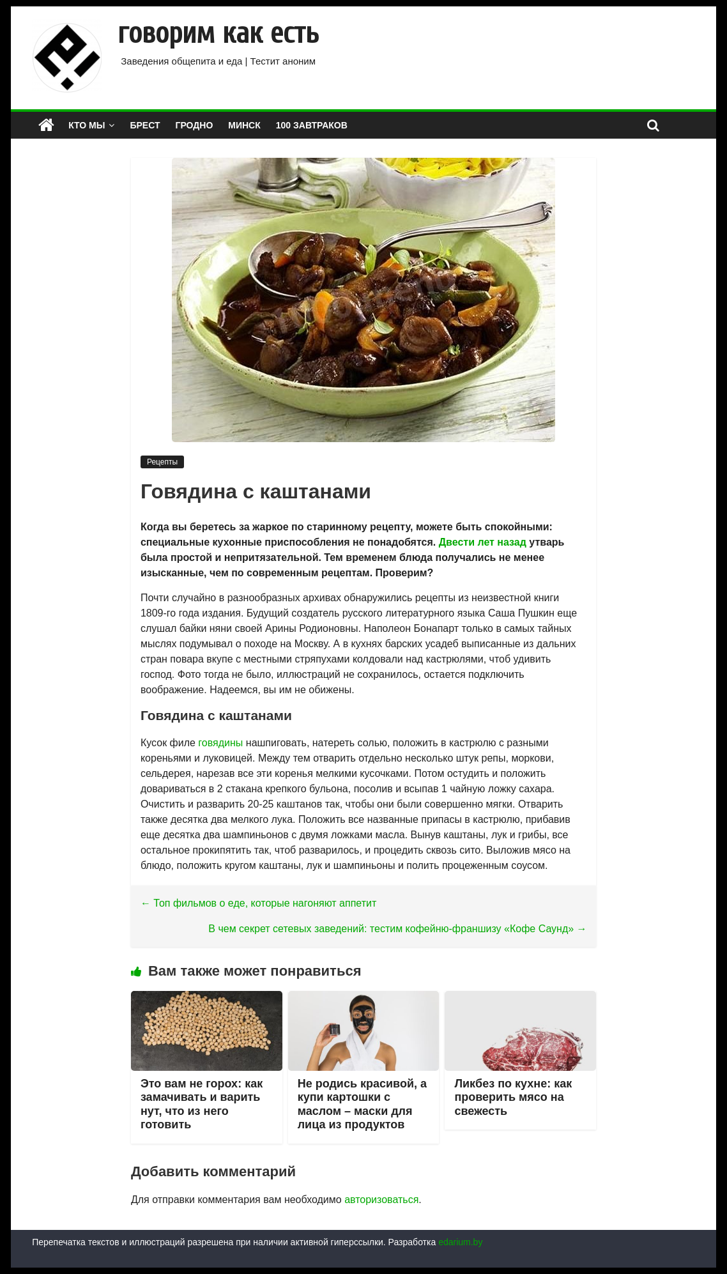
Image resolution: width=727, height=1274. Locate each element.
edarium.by (460, 1242)
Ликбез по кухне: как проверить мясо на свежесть (513, 1097)
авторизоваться (381, 1199)
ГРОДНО (194, 125)
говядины (220, 742)
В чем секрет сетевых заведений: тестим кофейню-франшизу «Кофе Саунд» (397, 928)
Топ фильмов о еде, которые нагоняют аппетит (258, 903)
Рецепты (162, 461)
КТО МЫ (86, 125)
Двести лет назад (482, 542)
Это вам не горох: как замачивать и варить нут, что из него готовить (202, 1104)
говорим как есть (218, 33)
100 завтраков (312, 125)
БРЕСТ (145, 125)
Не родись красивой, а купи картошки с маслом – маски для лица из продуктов (362, 1104)
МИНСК (244, 125)
